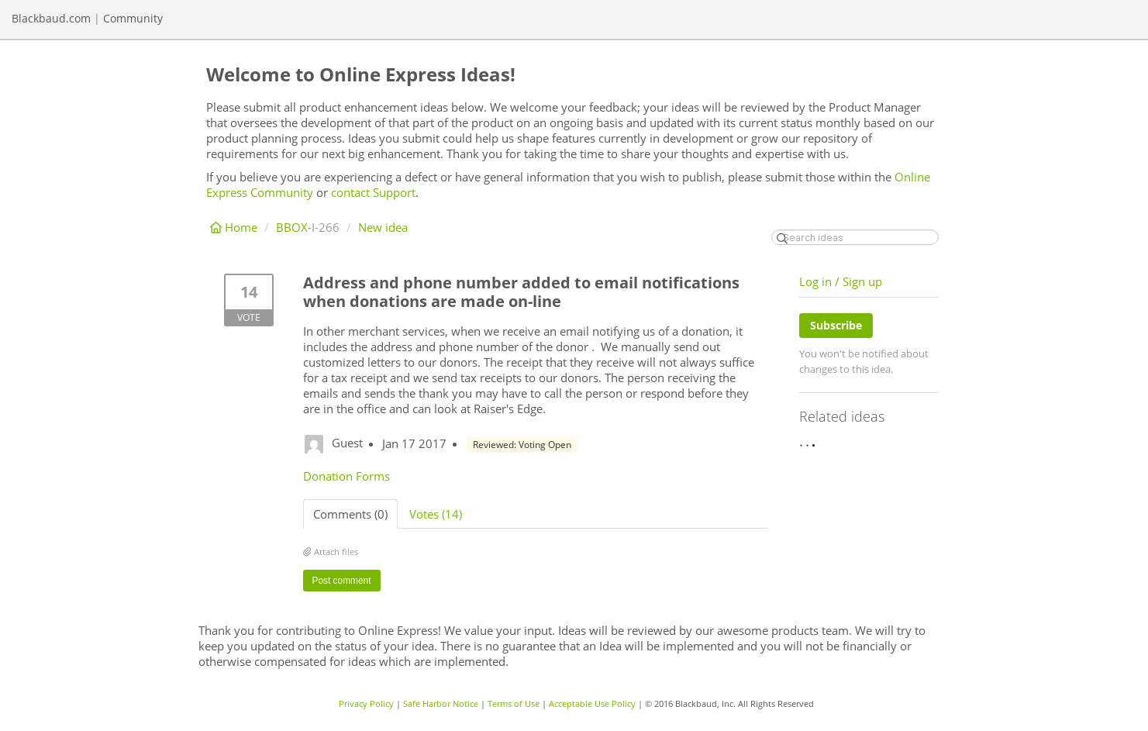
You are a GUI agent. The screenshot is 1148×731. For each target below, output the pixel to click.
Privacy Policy (366, 703)
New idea (383, 227)
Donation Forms (346, 476)
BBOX (292, 227)
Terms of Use (514, 703)
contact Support (373, 192)
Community (133, 18)
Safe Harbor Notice (440, 703)
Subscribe (836, 325)
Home (235, 227)
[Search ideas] (855, 237)
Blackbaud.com (51, 18)
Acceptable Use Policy (592, 703)
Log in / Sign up (840, 281)
